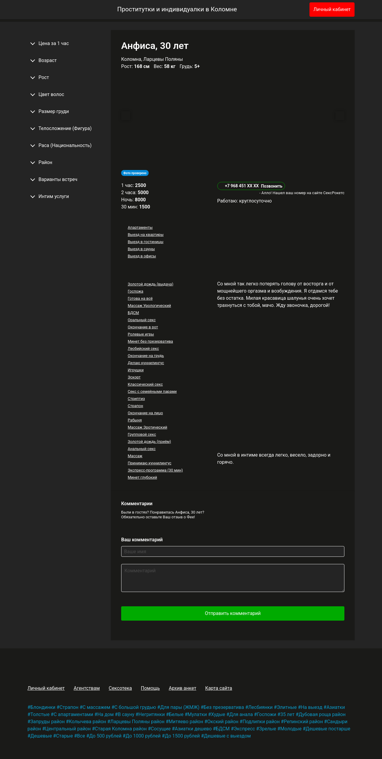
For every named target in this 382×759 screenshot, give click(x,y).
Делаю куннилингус (146, 363)
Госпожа (135, 291)
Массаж (135, 456)
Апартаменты (140, 227)
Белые (176, 714)
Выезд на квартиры (146, 234)
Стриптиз (136, 398)
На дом (105, 714)
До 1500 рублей (182, 736)
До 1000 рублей (143, 736)
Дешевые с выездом (227, 736)
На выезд (311, 707)
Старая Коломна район (121, 729)
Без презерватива (224, 707)
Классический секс (145, 384)
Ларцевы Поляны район (137, 721)
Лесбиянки (260, 707)
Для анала (241, 714)
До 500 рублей (105, 736)
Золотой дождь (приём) (149, 441)
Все (81, 736)
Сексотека (120, 688)
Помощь (150, 688)
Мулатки (197, 714)
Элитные (287, 707)
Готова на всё (140, 298)
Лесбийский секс (143, 348)
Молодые (290, 729)
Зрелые (267, 729)
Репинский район (303, 721)
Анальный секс (141, 448)
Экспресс (244, 729)
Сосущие (160, 729)
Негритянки (151, 714)
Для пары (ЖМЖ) (180, 707)
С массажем (96, 707)
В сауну (126, 714)
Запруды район (47, 721)
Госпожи (266, 714)
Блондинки (43, 707)
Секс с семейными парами (152, 391)
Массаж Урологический (149, 305)
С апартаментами (73, 714)
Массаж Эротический (147, 427)
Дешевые (41, 736)
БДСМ (133, 312)
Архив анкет (182, 688)
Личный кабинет (332, 9)
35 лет (287, 714)
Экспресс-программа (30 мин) (155, 470)
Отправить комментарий (233, 613)
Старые (64, 736)
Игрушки (136, 370)
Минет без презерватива (150, 341)
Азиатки (335, 707)
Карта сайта (218, 688)
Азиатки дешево (193, 729)
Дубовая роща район (322, 714)
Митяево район (186, 721)
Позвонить (271, 186)
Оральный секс (142, 320)
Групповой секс (142, 434)
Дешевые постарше (328, 729)
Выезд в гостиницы (146, 241)
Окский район (222, 721)
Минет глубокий (142, 477)
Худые (218, 714)
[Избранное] (295, 9)
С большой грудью (135, 707)
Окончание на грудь (146, 355)
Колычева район (87, 721)
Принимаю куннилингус (149, 463)
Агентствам (87, 688)
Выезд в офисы (142, 256)
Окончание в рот (143, 327)
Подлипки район (261, 721)
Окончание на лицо (145, 413)
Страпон (135, 406)
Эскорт (134, 377)
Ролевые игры (141, 334)
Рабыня (135, 420)
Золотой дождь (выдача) (150, 284)
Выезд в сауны (141, 249)
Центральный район (68, 729)
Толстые (40, 714)
